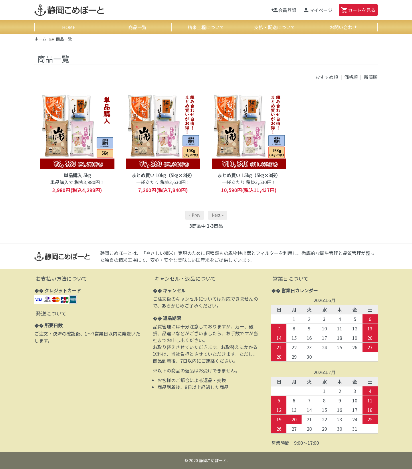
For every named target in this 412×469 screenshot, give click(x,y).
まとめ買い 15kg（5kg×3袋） (248, 175)
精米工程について (206, 27)
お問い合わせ (343, 27)
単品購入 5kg (77, 175)
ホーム (40, 39)
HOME (68, 27)
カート (358, 10)
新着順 (371, 76)
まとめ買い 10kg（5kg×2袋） (163, 175)
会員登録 (283, 10)
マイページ (317, 10)
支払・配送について (274, 27)
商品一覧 (137, 27)
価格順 (351, 76)
